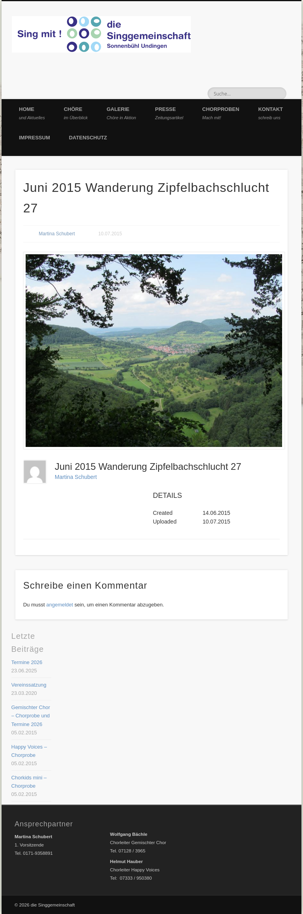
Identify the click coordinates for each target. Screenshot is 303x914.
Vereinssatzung (29, 685)
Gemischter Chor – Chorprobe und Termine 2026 (30, 715)
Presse (169, 113)
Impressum (34, 138)
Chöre (76, 113)
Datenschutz (88, 138)
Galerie (121, 113)
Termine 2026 (27, 662)
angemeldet (59, 605)
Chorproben (220, 113)
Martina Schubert (57, 233)
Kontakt (270, 113)
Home (32, 113)
